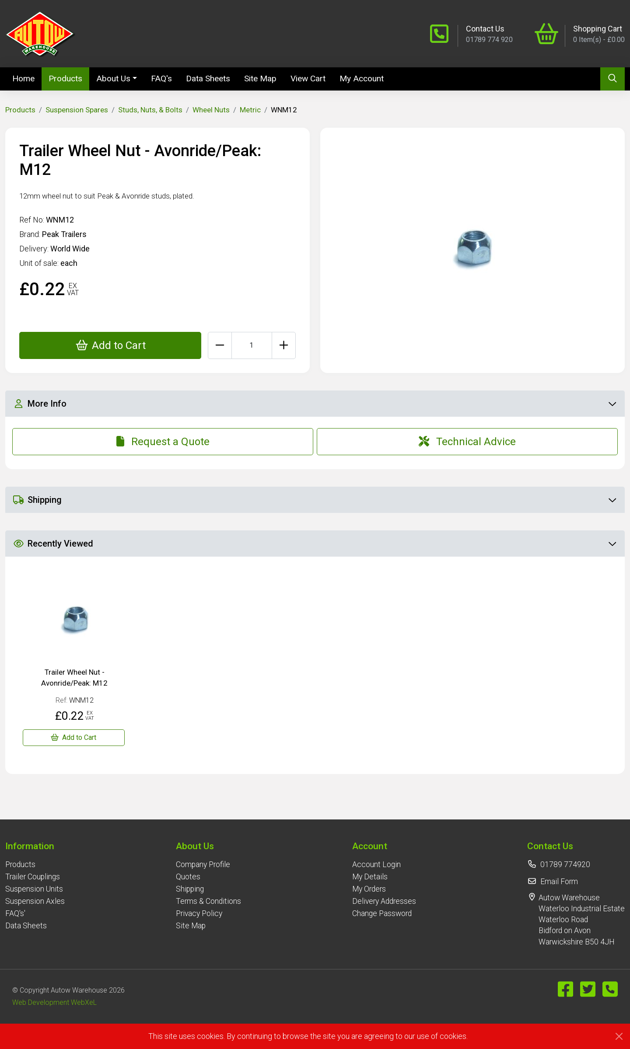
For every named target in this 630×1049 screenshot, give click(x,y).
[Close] (619, 1036)
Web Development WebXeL (54, 1002)
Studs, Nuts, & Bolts (150, 109)
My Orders (369, 889)
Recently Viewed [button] (314, 543)
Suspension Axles (35, 901)
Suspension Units (34, 889)
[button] (35, 845)
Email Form (559, 881)
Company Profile (203, 864)
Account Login (376, 864)
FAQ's (161, 78)
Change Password (382, 913)
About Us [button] (113, 78)
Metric (250, 109)
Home (27, 78)
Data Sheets (208, 78)
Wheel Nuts (211, 109)
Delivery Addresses (384, 901)
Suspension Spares (77, 109)
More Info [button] (314, 403)
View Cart (308, 78)
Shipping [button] (314, 500)
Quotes (188, 876)
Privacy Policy (199, 913)
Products (65, 78)
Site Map (260, 78)
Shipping (190, 889)
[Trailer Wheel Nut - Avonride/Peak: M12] (74, 737)
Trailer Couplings (32, 876)
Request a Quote (163, 442)
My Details (370, 876)
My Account (362, 78)
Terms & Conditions (208, 901)
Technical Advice (467, 442)
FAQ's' (15, 913)
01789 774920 (565, 864)
